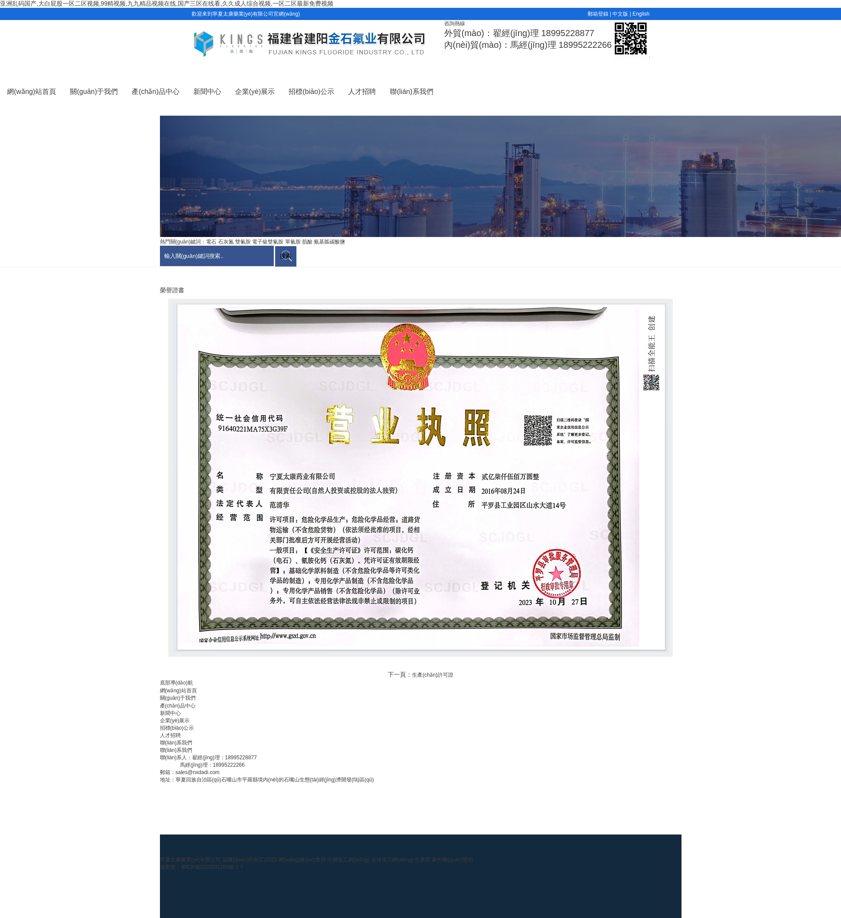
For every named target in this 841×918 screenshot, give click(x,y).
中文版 (620, 14)
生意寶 (422, 860)
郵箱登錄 (598, 14)
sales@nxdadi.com (198, 772)
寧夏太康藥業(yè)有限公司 (190, 860)
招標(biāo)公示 (311, 91)
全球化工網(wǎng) (392, 860)
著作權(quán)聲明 (452, 860)
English (640, 14)
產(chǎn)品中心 (155, 91)
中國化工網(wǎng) (348, 860)
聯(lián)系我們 (411, 91)
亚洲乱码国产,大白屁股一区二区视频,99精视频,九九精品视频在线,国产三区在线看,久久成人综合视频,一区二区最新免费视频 (166, 3)
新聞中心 (207, 91)
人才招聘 (362, 91)
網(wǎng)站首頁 (31, 91)
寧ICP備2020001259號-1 (210, 867)
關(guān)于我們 (94, 91)
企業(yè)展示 (255, 91)
